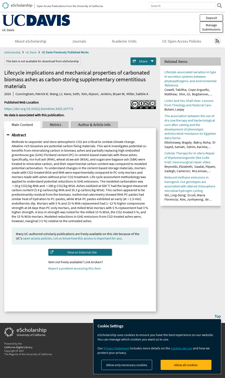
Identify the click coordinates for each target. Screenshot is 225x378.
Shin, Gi (184, 94)
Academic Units (124, 41)
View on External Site (82, 252)
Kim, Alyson (90, 94)
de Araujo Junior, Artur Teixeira (186, 201)
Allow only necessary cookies (126, 365)
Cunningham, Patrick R (31, 94)
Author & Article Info (94, 124)
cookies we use (181, 348)
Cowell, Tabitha (175, 89)
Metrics (55, 124)
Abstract (19, 134)
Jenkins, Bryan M (112, 94)
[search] (219, 5)
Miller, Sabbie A (137, 94)
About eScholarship (30, 41)
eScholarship (12, 52)
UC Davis (8, 30)
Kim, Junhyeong (191, 199)
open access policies (37, 238)
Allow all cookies (186, 365)
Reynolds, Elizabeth (178, 166)
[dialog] (157, 346)
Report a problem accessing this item (74, 268)
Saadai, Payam (204, 166)
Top (217, 316)
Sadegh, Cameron (177, 171)
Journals (79, 41)
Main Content (22, 124)
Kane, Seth (71, 94)
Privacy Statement (116, 348)
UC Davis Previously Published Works (65, 52)
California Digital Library (18, 347)
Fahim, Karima (197, 147)
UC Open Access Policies (181, 41)
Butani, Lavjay (174, 109)
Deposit (211, 18)
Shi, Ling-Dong (174, 195)
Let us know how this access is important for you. (88, 238)
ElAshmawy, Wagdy (177, 142)
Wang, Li (56, 94)
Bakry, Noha (201, 142)
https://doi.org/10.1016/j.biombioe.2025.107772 (38, 109)
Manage (211, 27)
